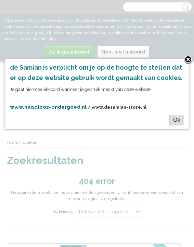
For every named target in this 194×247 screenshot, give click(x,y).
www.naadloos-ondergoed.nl (48, 107)
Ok (176, 120)
